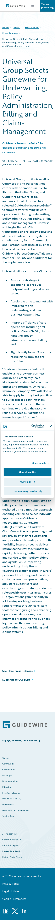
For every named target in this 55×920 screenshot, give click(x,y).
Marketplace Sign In (11, 851)
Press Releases (10, 33)
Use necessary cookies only (27, 491)
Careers (5, 757)
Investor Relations (11, 792)
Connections (8, 769)
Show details (39, 463)
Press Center (32, 27)
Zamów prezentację (47, 5)
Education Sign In (10, 845)
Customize (27, 481)
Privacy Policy (10, 883)
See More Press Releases (17, 671)
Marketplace (8, 804)
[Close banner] (51, 426)
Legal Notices (10, 891)
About (16, 27)
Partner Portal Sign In (12, 857)
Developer (7, 775)
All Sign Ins (11, 833)
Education (7, 787)
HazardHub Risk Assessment (15, 810)
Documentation (10, 781)
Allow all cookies (27, 472)
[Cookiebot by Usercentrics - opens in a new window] (32, 426)
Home (5, 27)
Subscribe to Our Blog (16, 679)
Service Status (8, 816)
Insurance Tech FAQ (12, 798)
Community (8, 763)
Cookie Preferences (14, 899)
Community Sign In (11, 839)
